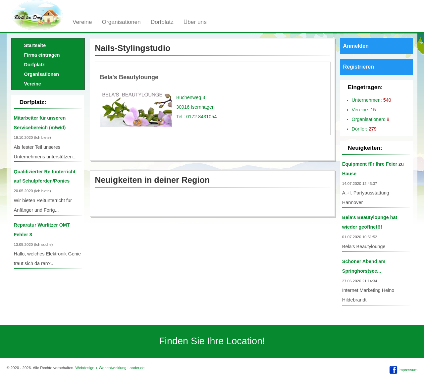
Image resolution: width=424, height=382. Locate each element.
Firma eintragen (42, 55)
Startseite (35, 45)
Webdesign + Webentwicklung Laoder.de (110, 368)
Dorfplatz (162, 22)
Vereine (82, 22)
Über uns (195, 22)
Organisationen (121, 22)
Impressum (407, 370)
